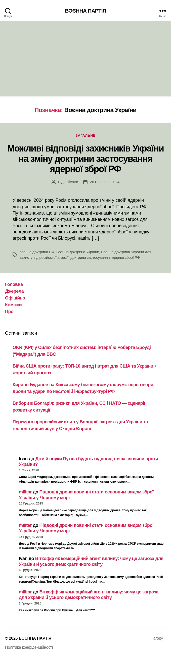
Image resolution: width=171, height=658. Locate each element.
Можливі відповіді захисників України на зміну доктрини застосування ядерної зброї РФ (85, 158)
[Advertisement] (85, 59)
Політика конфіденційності (29, 647)
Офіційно (15, 297)
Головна (14, 284)
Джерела (14, 291)
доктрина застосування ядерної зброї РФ (105, 257)
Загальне (85, 135)
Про (9, 311)
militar (25, 491)
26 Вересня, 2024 (104, 182)
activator (71, 182)
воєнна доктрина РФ (37, 252)
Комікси (13, 304)
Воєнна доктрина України (77, 252)
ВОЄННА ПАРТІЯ (85, 10)
